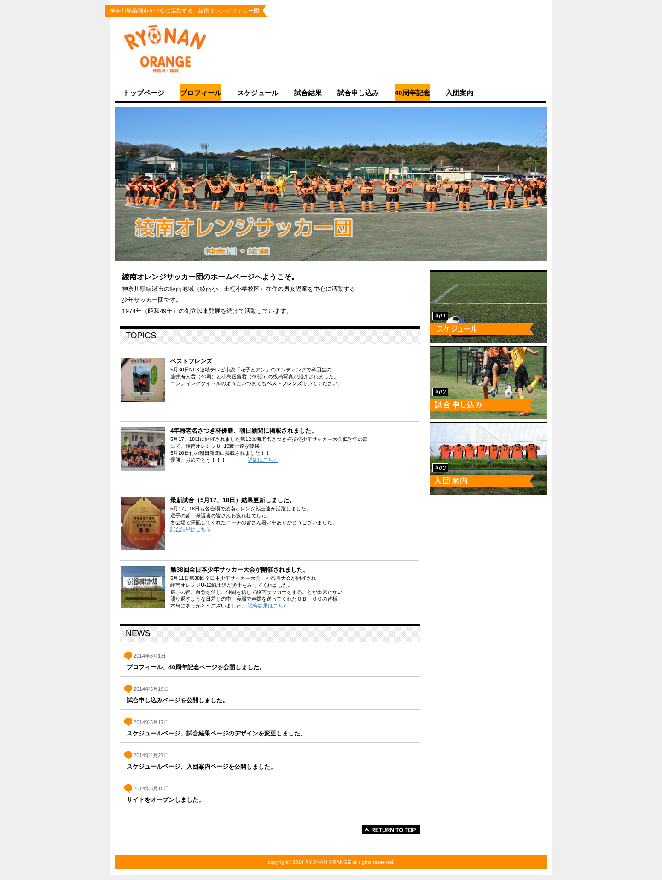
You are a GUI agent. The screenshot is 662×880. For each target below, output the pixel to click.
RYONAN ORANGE (172, 50)
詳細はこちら (263, 460)
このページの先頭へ (391, 829)
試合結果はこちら (190, 529)
